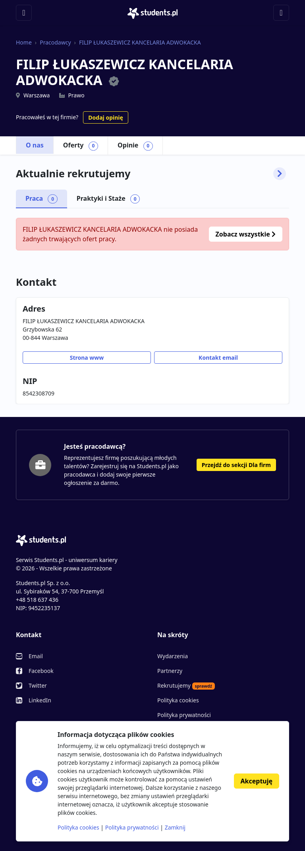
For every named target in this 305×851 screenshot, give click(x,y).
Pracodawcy (55, 42)
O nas (35, 145)
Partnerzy (169, 671)
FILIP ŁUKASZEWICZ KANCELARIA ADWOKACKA (140, 42)
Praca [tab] (41, 199)
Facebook (41, 671)
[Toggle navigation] (24, 13)
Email (36, 656)
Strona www (87, 357)
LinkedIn (40, 700)
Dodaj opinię (105, 117)
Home (24, 42)
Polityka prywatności (184, 715)
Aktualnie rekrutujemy (151, 173)
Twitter (38, 685)
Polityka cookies (178, 700)
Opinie (135, 145)
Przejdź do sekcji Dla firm (236, 465)
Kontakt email (218, 357)
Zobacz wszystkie (246, 234)
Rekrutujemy (186, 686)
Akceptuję (256, 781)
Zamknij (175, 827)
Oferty (80, 145)
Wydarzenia (172, 656)
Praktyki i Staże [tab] (108, 199)
